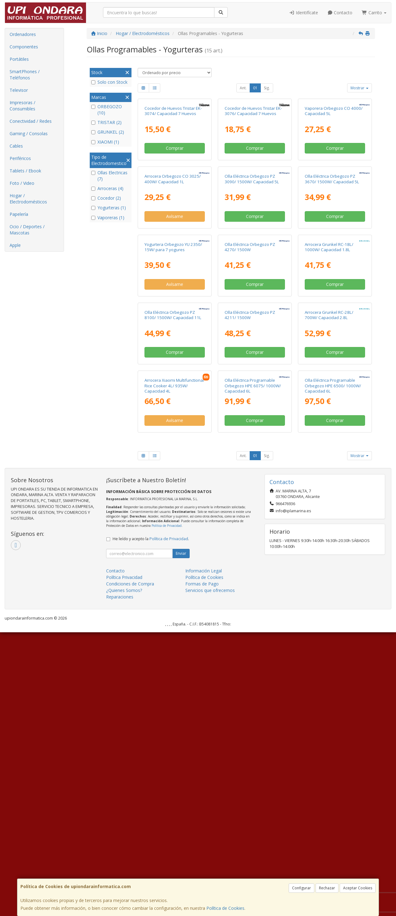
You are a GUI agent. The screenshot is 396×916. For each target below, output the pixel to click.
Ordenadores (23, 34)
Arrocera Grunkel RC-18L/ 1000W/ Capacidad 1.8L (329, 417)
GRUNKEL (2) (107, 132)
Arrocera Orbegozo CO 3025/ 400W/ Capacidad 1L (172, 292)
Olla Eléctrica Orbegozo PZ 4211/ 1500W (250, 541)
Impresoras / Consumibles (22, 106)
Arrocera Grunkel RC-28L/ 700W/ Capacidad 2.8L (329, 541)
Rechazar (327, 888)
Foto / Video (22, 183)
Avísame (174, 330)
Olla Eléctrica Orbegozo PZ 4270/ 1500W (250, 417)
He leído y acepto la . (151, 822)
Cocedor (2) (106, 198)
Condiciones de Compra (130, 867)
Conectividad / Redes (31, 121)
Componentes (24, 47)
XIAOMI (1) (105, 142)
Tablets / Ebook (25, 171)
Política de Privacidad (167, 809)
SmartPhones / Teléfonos (25, 75)
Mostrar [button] (359, 88)
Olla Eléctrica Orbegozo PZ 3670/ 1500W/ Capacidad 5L (332, 292)
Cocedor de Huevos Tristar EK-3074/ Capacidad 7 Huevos (173, 167)
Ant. (243, 88)
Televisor (19, 90)
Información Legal (203, 854)
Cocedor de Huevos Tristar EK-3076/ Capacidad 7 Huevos (253, 167)
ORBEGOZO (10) (106, 110)
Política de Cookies (225, 908)
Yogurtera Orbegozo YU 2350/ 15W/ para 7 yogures (173, 417)
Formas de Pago (202, 867)
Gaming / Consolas (29, 133)
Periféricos (20, 158)
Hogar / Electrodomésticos (28, 199)
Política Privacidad (124, 861)
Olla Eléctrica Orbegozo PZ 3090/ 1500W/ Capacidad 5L (252, 292)
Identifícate (303, 13)
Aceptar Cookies (357, 888)
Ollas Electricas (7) (109, 176)
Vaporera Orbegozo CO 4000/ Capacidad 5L (334, 167)
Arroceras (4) (107, 188)
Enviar (181, 837)
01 (255, 88)
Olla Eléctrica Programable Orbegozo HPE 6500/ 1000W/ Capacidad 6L (333, 669)
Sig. (267, 88)
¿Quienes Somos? (124, 874)
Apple (15, 245)
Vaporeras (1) (107, 217)
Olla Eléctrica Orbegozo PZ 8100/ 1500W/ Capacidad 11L (172, 541)
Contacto (340, 13)
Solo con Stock (109, 82)
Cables (16, 146)
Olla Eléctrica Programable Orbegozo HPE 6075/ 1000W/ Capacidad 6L (253, 669)
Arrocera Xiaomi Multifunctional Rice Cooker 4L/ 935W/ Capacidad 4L (174, 669)
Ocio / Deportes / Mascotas (27, 230)
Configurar (301, 888)
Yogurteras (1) (108, 208)
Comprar (174, 205)
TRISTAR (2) (106, 122)
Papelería (19, 214)
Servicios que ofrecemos (210, 874)
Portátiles (19, 59)
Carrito (374, 13)
